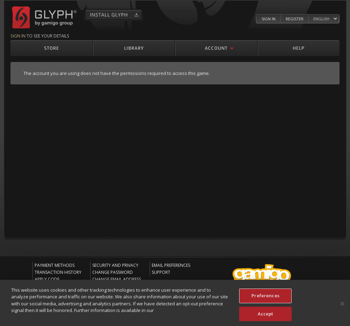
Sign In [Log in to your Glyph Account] (269, 18)
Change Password (112, 272)
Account (216, 48)
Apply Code (47, 279)
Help (299, 48)
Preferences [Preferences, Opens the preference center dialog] (265, 297)
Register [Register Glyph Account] (294, 18)
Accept (265, 315)
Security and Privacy (115, 265)
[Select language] (325, 19)
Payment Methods (54, 265)
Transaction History (58, 272)
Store (51, 48)
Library (134, 48)
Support (161, 272)
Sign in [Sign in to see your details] (18, 36)
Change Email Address (116, 279)
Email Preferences (171, 265)
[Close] (342, 305)
